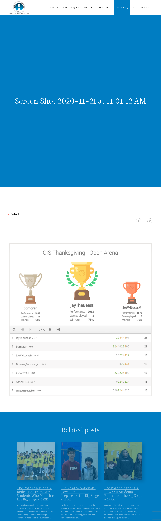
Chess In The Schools (19, 8)
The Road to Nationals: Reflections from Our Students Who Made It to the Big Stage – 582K (36, 498)
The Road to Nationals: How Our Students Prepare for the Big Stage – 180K (80, 498)
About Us (54, 7)
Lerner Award (105, 7)
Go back (15, 214)
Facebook (138, 220)
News (64, 7)
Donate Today (122, 7)
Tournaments (89, 7)
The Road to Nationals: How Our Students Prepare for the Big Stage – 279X (123, 498)
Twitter (149, 220)
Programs (75, 7)
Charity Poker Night (141, 7)
